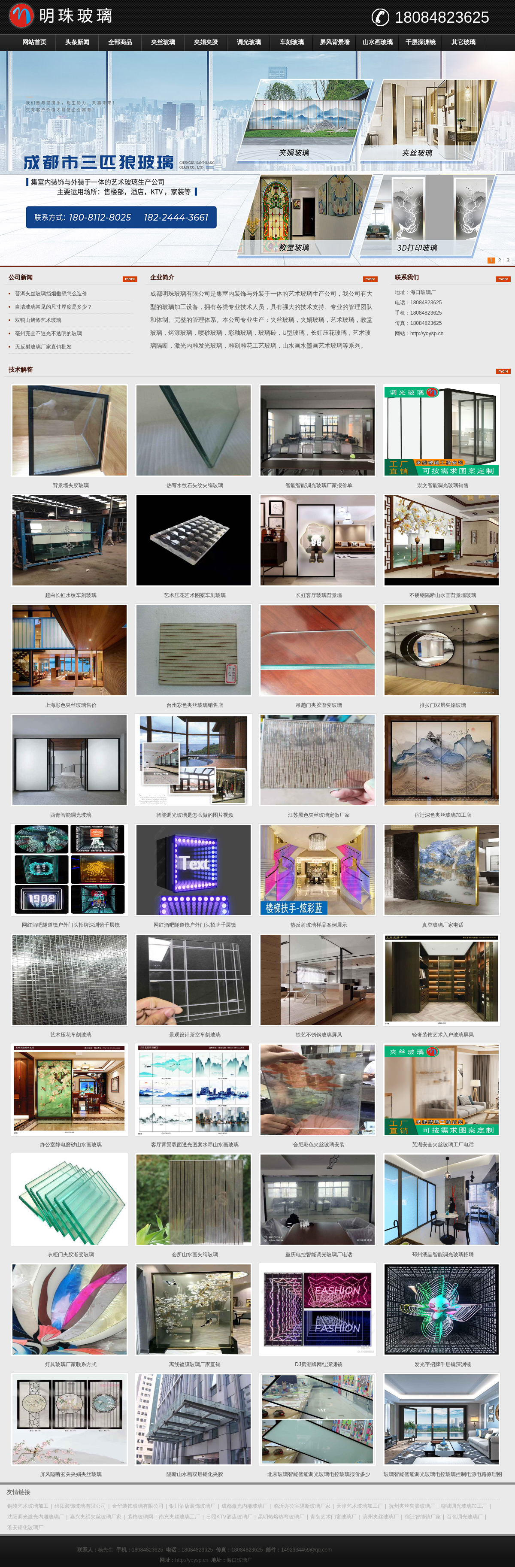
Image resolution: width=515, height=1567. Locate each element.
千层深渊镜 (421, 42)
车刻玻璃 (292, 42)
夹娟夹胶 (206, 42)
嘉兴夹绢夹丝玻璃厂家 (95, 1517)
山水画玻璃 (378, 42)
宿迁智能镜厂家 (423, 1517)
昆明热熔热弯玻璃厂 (281, 1517)
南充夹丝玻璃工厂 (179, 1517)
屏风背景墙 (335, 42)
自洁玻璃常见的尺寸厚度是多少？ (53, 307)
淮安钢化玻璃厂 (25, 1528)
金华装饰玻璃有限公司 (138, 1506)
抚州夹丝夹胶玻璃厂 (412, 1506)
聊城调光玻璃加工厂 (464, 1506)
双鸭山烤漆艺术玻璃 (38, 320)
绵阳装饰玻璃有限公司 (80, 1506)
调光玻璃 (249, 42)
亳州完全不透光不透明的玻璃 (48, 333)
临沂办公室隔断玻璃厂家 (302, 1506)
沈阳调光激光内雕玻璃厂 (35, 1517)
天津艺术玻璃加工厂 (359, 1506)
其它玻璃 (463, 42)
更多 (130, 279)
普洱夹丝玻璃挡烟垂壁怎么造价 (51, 294)
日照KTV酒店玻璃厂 (229, 1517)
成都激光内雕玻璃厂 (244, 1506)
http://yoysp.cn (426, 333)
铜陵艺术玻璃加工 (27, 1506)
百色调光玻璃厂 (465, 1517)
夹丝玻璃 (163, 42)
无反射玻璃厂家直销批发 (43, 347)
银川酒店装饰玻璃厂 (192, 1506)
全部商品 (120, 42)
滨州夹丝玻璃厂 (381, 1517)
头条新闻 (77, 42)
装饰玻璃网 (140, 1517)
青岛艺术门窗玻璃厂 (333, 1517)
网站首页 (34, 42)
